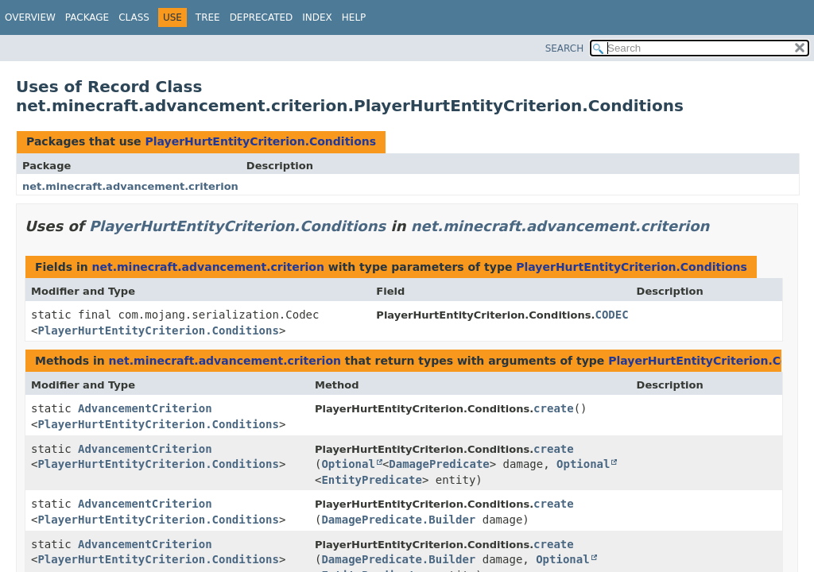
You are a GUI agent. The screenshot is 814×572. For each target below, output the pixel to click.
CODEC (611, 314)
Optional (347, 464)
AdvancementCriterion (145, 408)
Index (317, 17)
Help (354, 17)
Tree (208, 17)
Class (133, 17)
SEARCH (564, 48)
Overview (30, 17)
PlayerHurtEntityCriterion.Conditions (260, 141)
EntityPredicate (371, 479)
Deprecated (261, 17)
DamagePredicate (439, 464)
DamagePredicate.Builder (398, 519)
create (553, 408)
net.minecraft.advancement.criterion (130, 186)
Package (87, 17)
